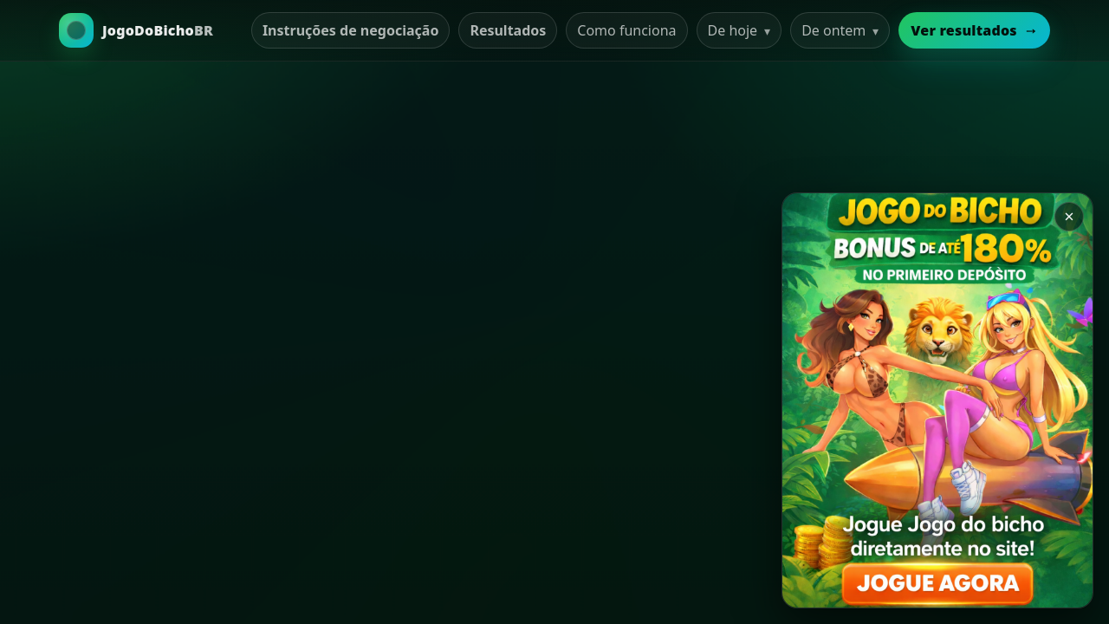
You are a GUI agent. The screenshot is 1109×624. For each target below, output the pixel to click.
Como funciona (626, 30)
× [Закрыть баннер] (1068, 216)
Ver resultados (974, 30)
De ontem (840, 30)
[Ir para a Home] (136, 30)
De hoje (739, 30)
